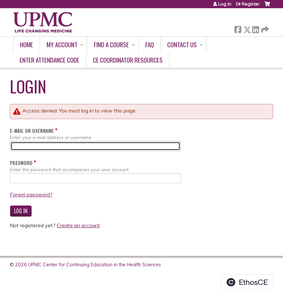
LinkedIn (255, 28)
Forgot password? (31, 194)
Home (26, 44)
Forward (264, 28)
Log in (224, 4)
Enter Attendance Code (49, 60)
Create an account (78, 225)
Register (250, 4)
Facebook (237, 28)
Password (21, 162)
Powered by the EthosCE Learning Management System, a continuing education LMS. (247, 282)
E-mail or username (32, 130)
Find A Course (111, 44)
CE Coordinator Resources (128, 60)
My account (62, 44)
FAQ (149, 44)
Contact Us (182, 44)
